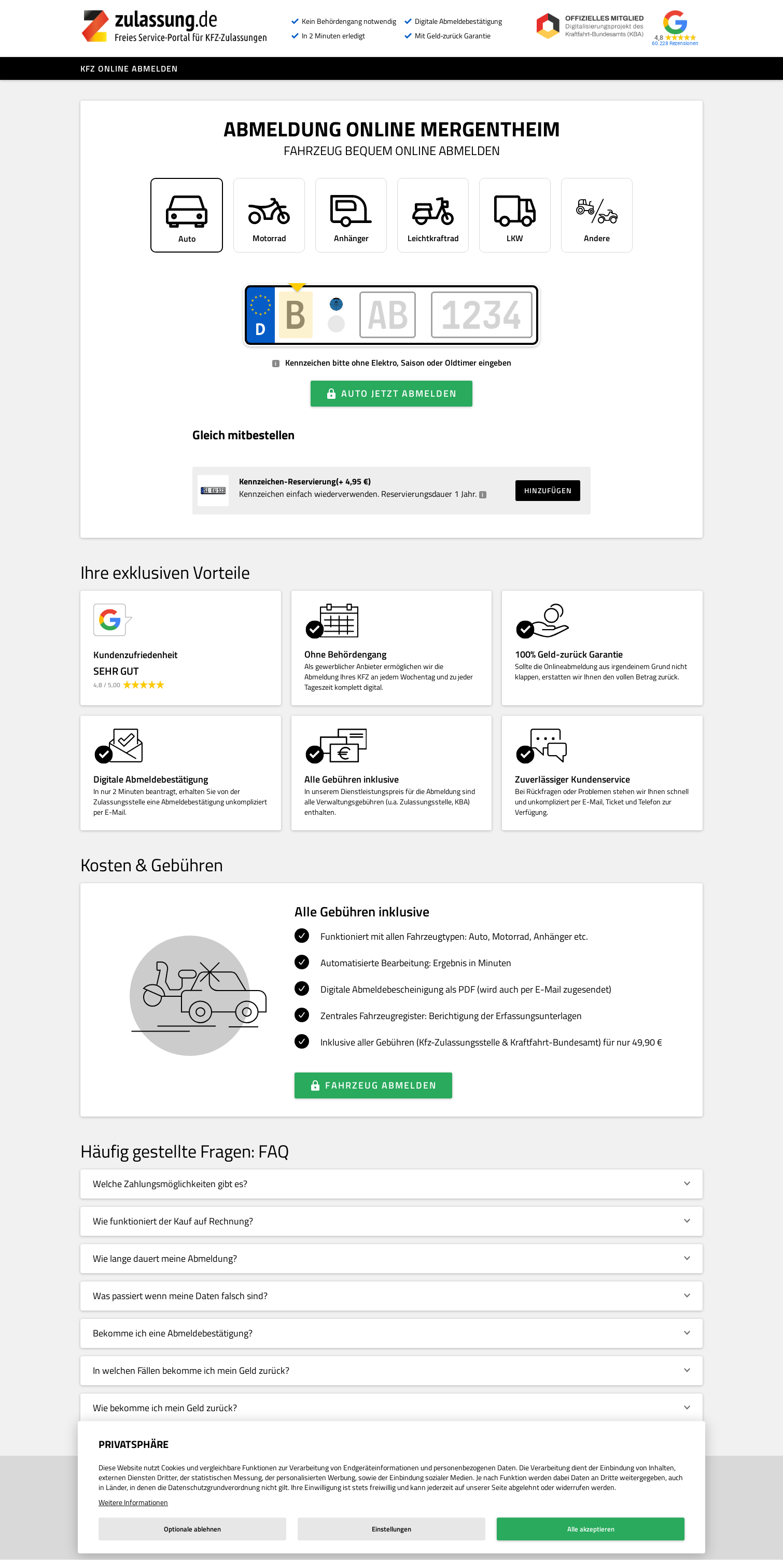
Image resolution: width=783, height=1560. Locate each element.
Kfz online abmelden (129, 68)
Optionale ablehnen (192, 1529)
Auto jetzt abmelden (399, 393)
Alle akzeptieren (590, 1529)
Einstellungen (391, 1529)
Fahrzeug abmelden (381, 1085)
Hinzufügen (548, 490)
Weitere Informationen (133, 1502)
